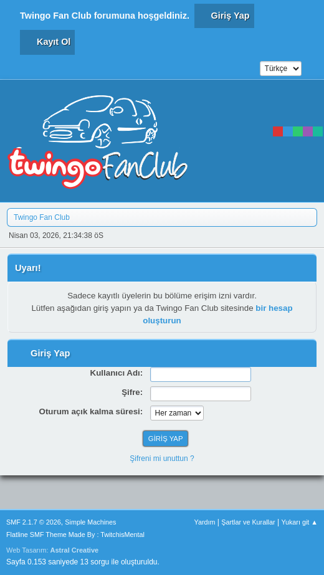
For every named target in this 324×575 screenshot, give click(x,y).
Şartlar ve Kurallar (248, 522)
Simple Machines (90, 522)
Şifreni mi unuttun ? (162, 458)
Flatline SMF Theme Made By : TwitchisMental (75, 534)
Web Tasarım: (52, 550)
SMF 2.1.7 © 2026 (33, 522)
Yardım (205, 522)
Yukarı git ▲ (299, 522)
